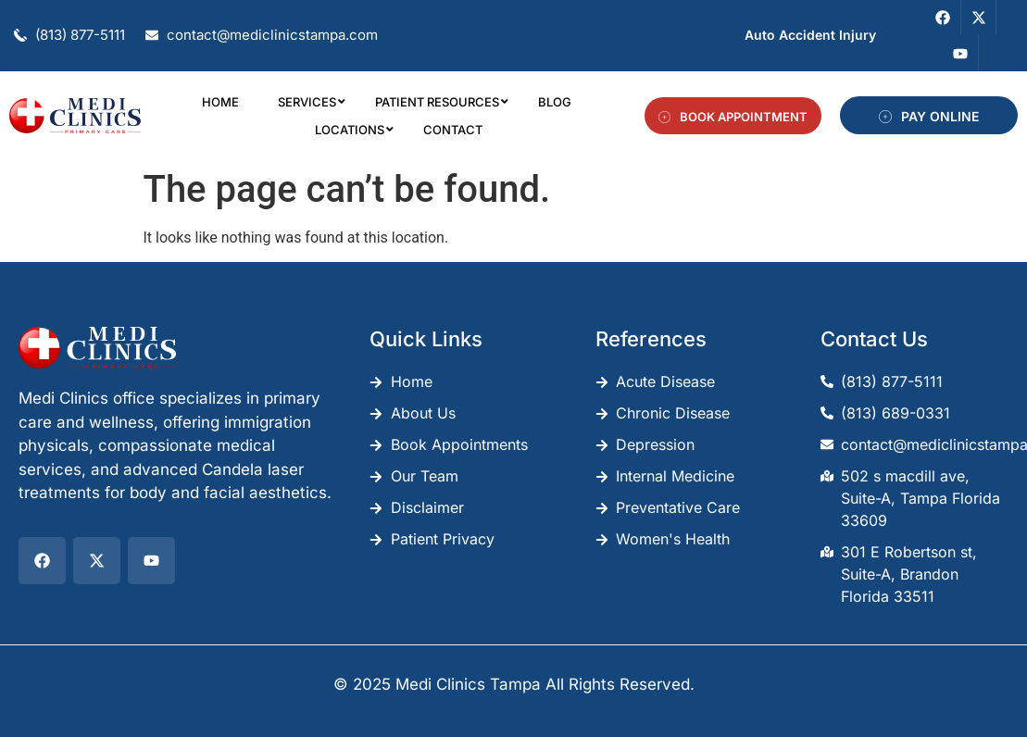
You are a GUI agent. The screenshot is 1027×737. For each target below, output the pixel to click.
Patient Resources (441, 101)
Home (220, 101)
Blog (554, 101)
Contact (452, 129)
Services (311, 101)
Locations (353, 129)
